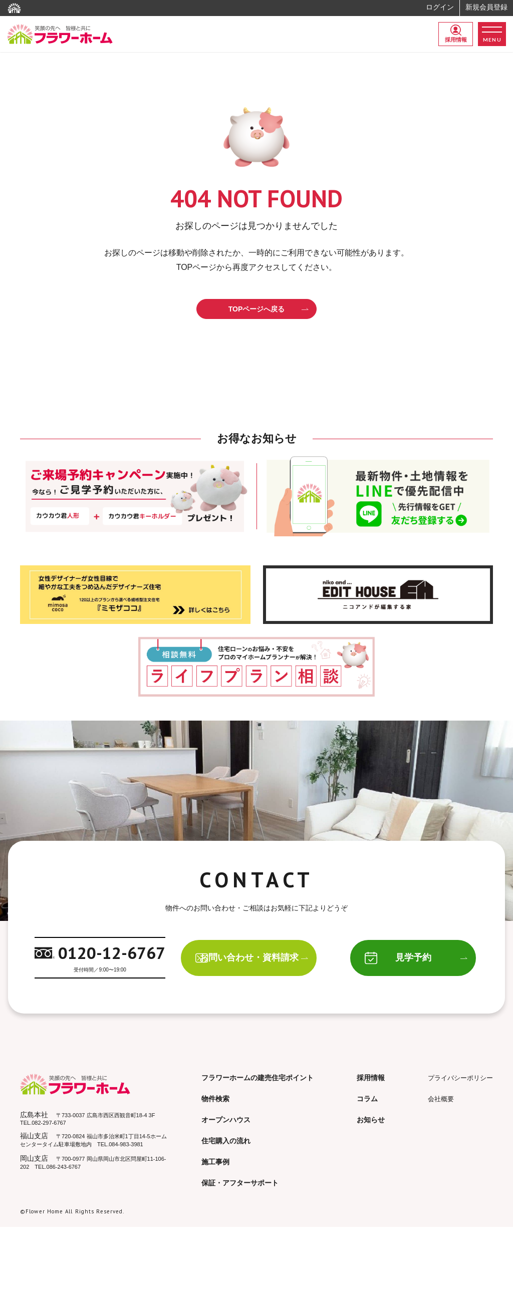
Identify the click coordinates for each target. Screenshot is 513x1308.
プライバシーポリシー (460, 1079)
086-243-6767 (64, 1168)
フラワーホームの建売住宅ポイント (257, 1079)
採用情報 (456, 34)
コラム (367, 1100)
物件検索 (215, 1100)
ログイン (440, 7)
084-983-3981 (126, 1145)
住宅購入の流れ (225, 1142)
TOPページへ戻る (268, 309)
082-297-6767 (49, 1124)
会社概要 (441, 1100)
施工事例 (215, 1163)
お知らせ (371, 1121)
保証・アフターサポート (240, 1184)
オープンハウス (225, 1121)
